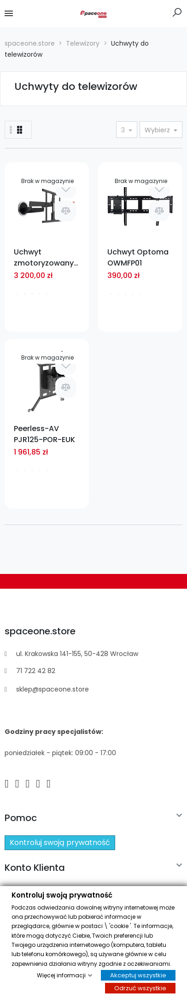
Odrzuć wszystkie (140, 987)
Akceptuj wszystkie (138, 975)
